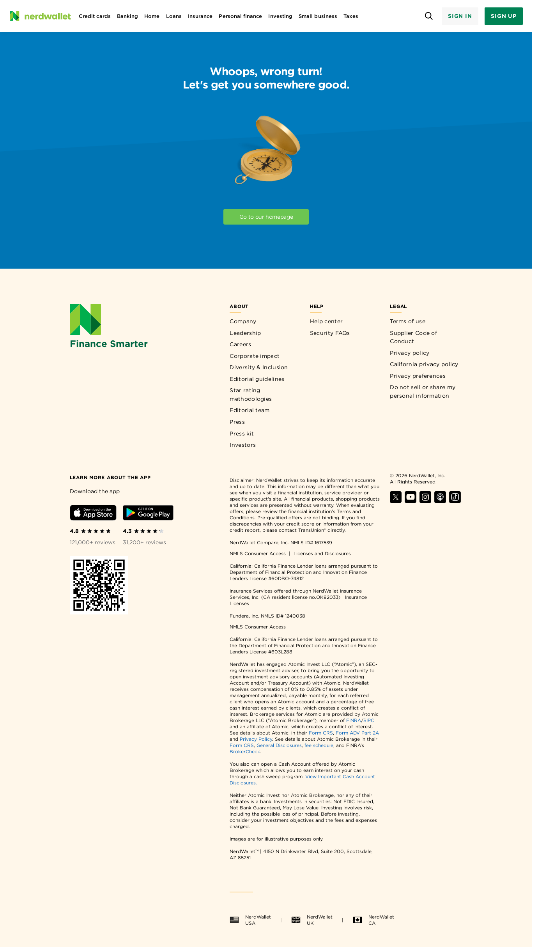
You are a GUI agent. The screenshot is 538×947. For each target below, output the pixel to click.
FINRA (353, 720)
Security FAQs (330, 333)
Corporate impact (255, 356)
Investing (280, 16)
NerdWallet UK (312, 920)
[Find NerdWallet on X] (396, 500)
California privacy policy (424, 364)
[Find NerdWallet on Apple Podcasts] (440, 500)
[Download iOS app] (93, 514)
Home (151, 16)
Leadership (245, 333)
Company (243, 321)
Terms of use (407, 321)
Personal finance (240, 16)
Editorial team (249, 410)
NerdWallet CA (373, 920)
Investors (243, 445)
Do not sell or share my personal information (422, 391)
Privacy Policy (256, 739)
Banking (127, 16)
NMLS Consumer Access (258, 553)
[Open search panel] (429, 16)
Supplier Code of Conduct (413, 337)
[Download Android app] (148, 514)
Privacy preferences (418, 376)
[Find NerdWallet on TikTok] (455, 500)
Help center (326, 321)
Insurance (200, 16)
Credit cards (95, 16)
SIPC (368, 720)
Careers (240, 344)
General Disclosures (279, 745)
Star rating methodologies (251, 394)
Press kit (242, 433)
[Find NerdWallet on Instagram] (425, 500)
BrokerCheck (245, 751)
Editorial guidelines (257, 379)
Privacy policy (409, 353)
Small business (318, 16)
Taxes (350, 16)
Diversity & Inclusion (259, 367)
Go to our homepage (266, 217)
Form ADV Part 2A (357, 733)
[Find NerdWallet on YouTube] (410, 500)
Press (237, 422)
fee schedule (318, 745)
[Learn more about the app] (110, 477)
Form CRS (321, 733)
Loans (174, 16)
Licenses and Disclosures (322, 553)
